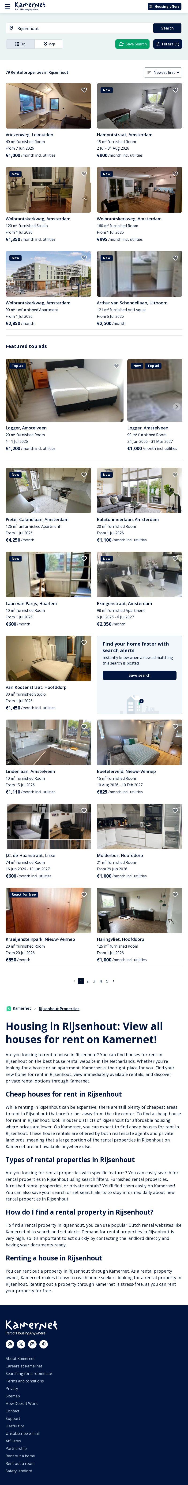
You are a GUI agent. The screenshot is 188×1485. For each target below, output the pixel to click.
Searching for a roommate (29, 1373)
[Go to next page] (114, 981)
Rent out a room (20, 1463)
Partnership (16, 1448)
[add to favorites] (84, 90)
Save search (139, 675)
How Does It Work (22, 1403)
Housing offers (164, 6)
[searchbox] (83, 28)
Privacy (12, 1388)
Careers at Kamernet (24, 1366)
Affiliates (13, 1441)
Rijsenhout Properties (59, 1008)
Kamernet (19, 1008)
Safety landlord (19, 1471)
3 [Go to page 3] (94, 981)
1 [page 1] (81, 981)
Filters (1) (167, 44)
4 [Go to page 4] (101, 981)
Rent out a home (20, 1456)
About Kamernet (20, 1358)
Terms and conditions (25, 1381)
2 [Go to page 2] (87, 981)
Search (167, 28)
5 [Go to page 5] (107, 981)
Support (13, 1418)
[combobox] (76, 28)
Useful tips (15, 1426)
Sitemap (13, 1396)
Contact (12, 1411)
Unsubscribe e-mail (23, 1433)
